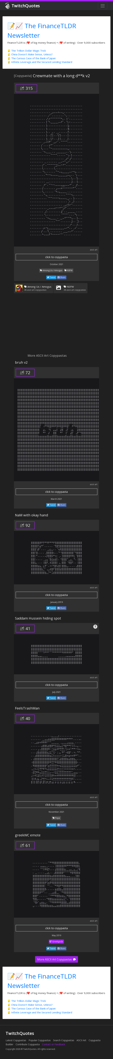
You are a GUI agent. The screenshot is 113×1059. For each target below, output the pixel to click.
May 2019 (56, 935)
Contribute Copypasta (28, 1044)
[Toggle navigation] (102, 5)
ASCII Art (81, 1040)
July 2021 (56, 692)
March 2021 (56, 499)
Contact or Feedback (53, 1044)
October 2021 (56, 264)
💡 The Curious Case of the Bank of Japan (31, 58)
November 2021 (56, 811)
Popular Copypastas (40, 1040)
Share (62, 277)
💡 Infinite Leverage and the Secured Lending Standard (39, 62)
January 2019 (56, 602)
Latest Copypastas (16, 1040)
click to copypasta (56, 257)
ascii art (93, 249)
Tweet (51, 277)
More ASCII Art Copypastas (56, 959)
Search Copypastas (63, 1040)
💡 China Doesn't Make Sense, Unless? (30, 54)
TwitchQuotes (23, 6)
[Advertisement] (56, 325)
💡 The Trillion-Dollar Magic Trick (26, 50)
